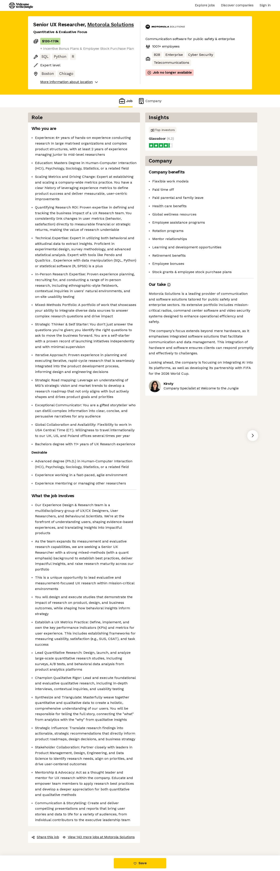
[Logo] (21, 5)
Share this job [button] (45, 837)
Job (126, 100)
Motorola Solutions (110, 25)
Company (149, 100)
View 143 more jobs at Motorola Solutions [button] (99, 837)
